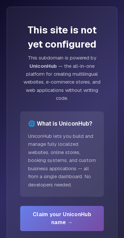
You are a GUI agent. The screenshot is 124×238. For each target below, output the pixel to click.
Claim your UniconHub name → (62, 218)
